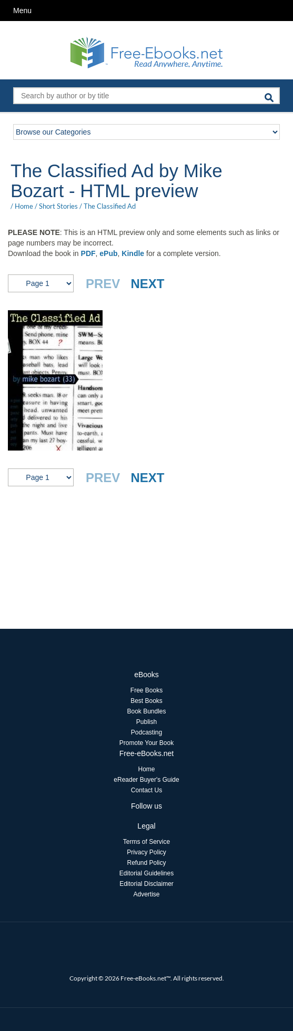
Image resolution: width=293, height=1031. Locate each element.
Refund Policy (146, 862)
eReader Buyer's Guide (146, 779)
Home (24, 206)
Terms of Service (146, 841)
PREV (103, 284)
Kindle (133, 253)
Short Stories (58, 206)
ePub (108, 253)
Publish (146, 722)
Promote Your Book (146, 743)
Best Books (146, 701)
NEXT (147, 284)
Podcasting (146, 732)
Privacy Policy (146, 852)
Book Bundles (146, 711)
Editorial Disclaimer (146, 883)
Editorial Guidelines (146, 873)
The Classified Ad (110, 206)
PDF (88, 253)
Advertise (146, 894)
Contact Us (146, 790)
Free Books (146, 690)
